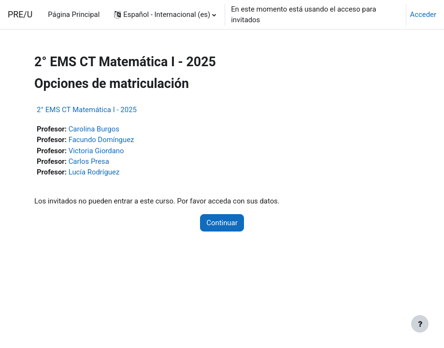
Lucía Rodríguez (94, 172)
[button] (165, 14)
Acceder (423, 14)
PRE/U (20, 14)
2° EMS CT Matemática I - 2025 (87, 109)
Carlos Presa (89, 161)
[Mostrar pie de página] (420, 324)
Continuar (221, 222)
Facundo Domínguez (101, 139)
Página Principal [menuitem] (74, 14)
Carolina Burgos (94, 129)
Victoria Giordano (96, 150)
